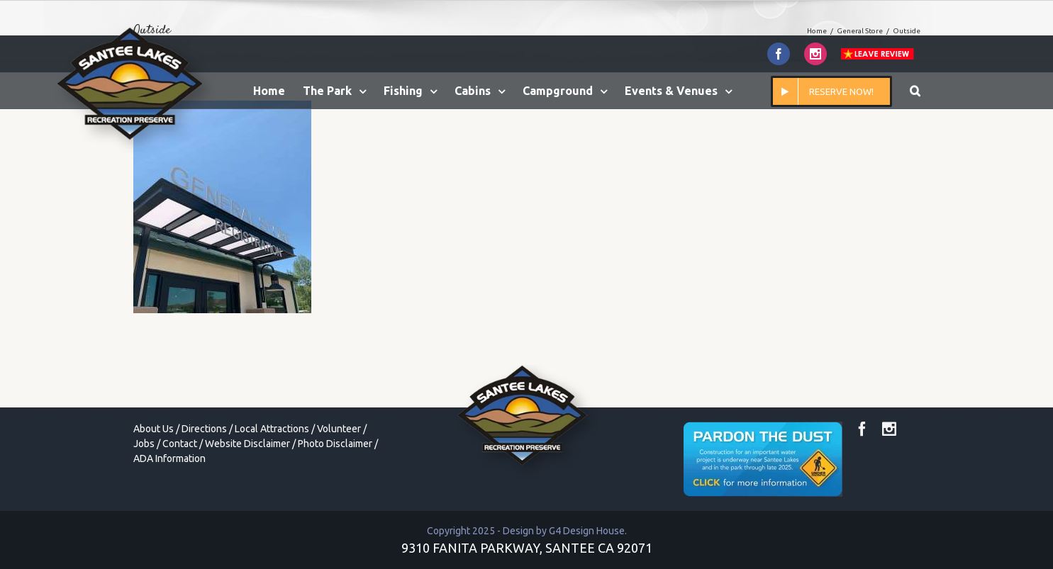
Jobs (144, 443)
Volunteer (339, 428)
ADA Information (169, 458)
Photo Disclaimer (335, 443)
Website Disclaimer (247, 443)
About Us (153, 428)
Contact (179, 443)
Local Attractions (272, 428)
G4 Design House (587, 530)
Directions (204, 428)
